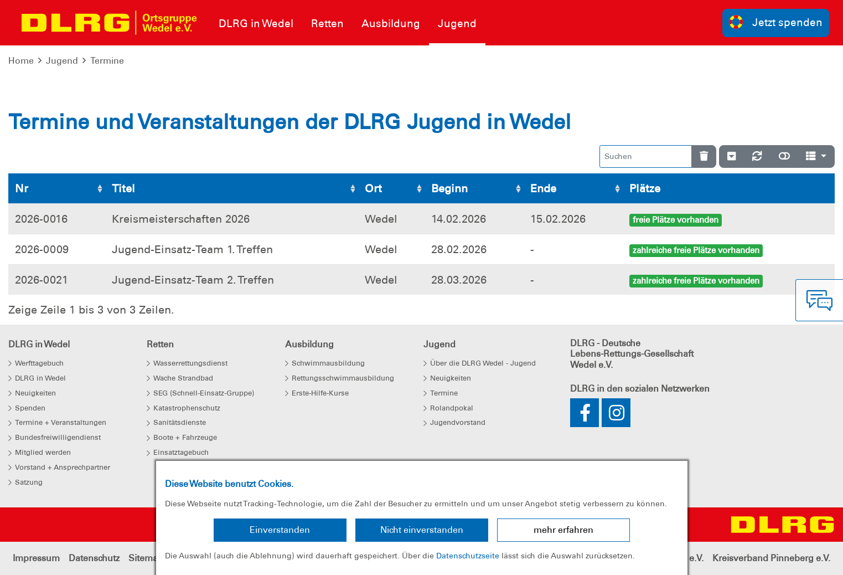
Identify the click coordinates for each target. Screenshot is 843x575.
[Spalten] (816, 156)
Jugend (62, 60)
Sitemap (145, 558)
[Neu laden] (757, 156)
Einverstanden (280, 530)
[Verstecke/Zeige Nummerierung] (731, 156)
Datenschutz (94, 558)
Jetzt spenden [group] (776, 22)
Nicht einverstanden (421, 530)
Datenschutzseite (467, 556)
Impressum (36, 558)
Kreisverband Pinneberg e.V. (771, 558)
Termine (107, 60)
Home (21, 60)
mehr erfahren (563, 530)
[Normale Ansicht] (784, 156)
